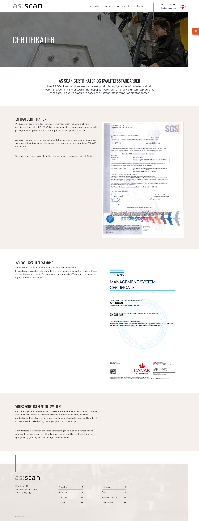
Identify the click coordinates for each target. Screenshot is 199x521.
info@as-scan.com (168, 8)
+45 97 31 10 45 (167, 4)
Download (63, 497)
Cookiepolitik (21, 516)
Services (62, 492)
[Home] (27, 6)
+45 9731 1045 (26, 492)
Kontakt (62, 502)
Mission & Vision (109, 497)
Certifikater (107, 502)
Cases (104, 492)
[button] (102, 6)
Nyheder (106, 487)
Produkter (63, 487)
